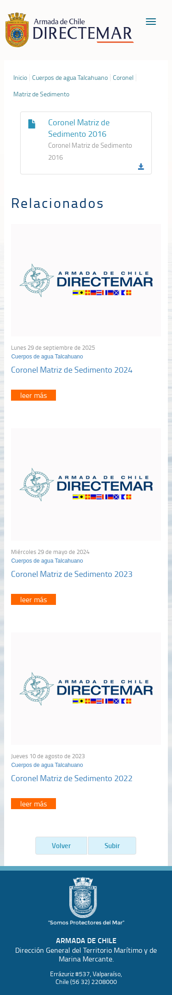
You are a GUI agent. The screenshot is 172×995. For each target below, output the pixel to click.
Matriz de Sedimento (41, 94)
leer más (33, 395)
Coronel (123, 77)
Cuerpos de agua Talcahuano (70, 77)
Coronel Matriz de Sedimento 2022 (72, 777)
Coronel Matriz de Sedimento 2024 (72, 369)
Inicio (20, 77)
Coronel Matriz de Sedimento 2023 (72, 573)
